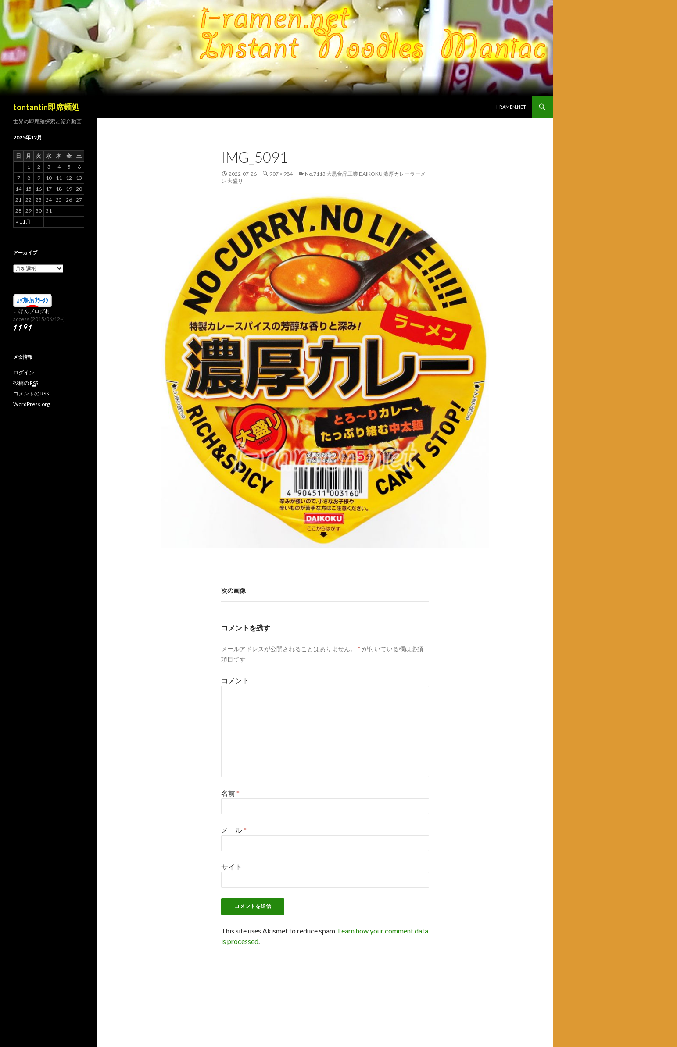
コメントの (31, 393)
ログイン (23, 372)
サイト (231, 866)
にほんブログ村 (31, 311)
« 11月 (23, 221)
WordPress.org (31, 404)
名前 (230, 793)
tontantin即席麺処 (46, 107)
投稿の (25, 383)
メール (234, 830)
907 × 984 (281, 174)
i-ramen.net (511, 107)
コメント (235, 680)
